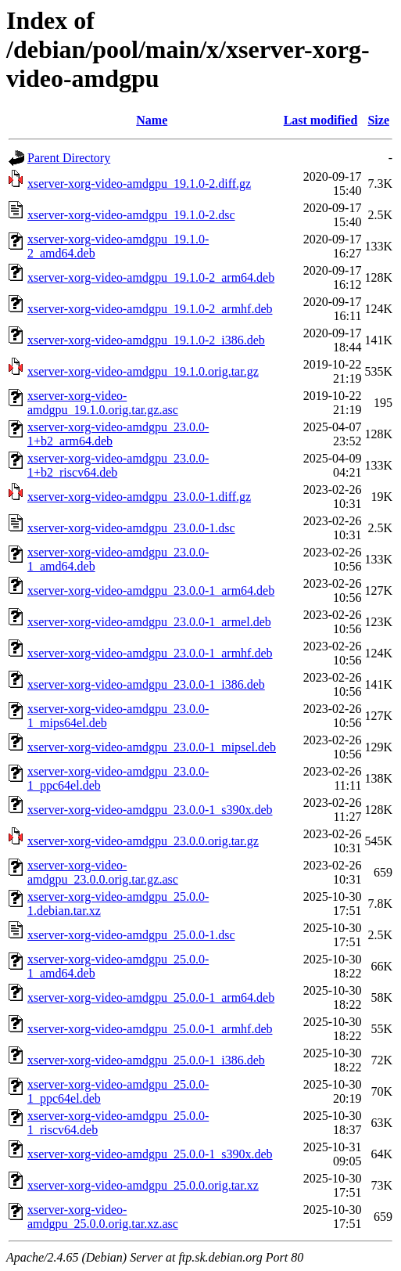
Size (378, 120)
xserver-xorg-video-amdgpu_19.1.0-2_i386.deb (146, 340)
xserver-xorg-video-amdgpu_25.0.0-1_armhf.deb (150, 1028)
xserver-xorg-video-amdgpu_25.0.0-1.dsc (131, 935)
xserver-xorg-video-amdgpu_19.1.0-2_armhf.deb (150, 308)
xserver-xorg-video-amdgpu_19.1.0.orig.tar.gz (143, 371)
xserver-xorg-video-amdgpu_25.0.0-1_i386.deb (146, 1060)
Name (151, 120)
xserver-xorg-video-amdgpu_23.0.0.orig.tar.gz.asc (102, 872)
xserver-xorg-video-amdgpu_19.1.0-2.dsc (131, 214)
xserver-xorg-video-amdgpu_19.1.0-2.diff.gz (139, 183)
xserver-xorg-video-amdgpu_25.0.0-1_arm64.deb (150, 997)
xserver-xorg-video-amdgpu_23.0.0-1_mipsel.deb (151, 747)
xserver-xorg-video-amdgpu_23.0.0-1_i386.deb (146, 684)
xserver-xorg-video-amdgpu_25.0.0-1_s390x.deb (150, 1154)
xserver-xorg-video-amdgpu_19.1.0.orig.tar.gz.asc (102, 402)
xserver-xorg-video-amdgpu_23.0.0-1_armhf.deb (150, 653)
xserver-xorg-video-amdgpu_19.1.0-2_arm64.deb (150, 277)
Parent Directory (68, 157)
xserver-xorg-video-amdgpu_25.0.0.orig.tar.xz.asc (102, 1216)
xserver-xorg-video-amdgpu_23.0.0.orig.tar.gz (143, 841)
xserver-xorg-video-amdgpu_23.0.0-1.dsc (131, 528)
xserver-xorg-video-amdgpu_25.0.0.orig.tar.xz (143, 1185)
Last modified (321, 120)
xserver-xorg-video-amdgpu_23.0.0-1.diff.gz (139, 496)
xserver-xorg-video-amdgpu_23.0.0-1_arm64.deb (150, 590)
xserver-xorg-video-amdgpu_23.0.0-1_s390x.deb (150, 809)
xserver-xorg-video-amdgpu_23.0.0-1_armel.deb (149, 621)
